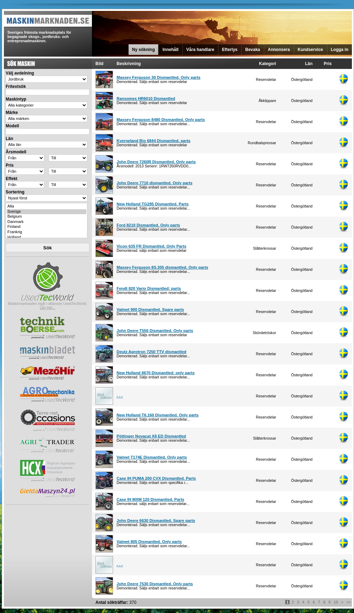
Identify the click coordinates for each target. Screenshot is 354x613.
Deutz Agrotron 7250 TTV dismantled (151, 352)
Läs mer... (47, 307)
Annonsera (279, 49)
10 (336, 602)
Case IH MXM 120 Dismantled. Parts (150, 499)
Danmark (46, 222)
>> (349, 602)
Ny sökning (143, 49)
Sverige (46, 212)
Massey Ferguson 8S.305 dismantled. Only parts (162, 267)
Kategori (267, 63)
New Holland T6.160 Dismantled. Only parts (158, 415)
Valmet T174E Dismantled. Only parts (152, 457)
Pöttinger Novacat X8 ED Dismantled (151, 436)
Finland (46, 227)
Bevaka (252, 49)
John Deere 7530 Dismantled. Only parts (155, 584)
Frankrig (46, 232)
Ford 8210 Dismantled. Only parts (148, 225)
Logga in (339, 49)
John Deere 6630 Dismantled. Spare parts (156, 520)
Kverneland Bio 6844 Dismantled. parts (154, 141)
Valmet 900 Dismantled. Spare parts (150, 309)
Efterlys (229, 49)
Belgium (46, 216)
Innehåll (170, 49)
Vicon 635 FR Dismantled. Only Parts (151, 246)
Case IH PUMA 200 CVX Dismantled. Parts (156, 478)
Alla (46, 206)
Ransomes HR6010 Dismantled (146, 98)
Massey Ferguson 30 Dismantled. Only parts (158, 77)
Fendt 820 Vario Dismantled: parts (149, 288)
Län (308, 63)
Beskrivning (129, 63)
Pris (328, 63)
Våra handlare (200, 49)
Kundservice (310, 49)
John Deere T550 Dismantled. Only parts (155, 330)
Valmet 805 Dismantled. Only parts (149, 541)
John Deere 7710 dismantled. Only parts (154, 183)
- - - (120, 396)
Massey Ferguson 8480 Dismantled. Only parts (161, 119)
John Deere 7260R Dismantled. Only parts (156, 162)
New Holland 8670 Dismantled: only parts (156, 373)
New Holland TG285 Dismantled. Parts (153, 204)
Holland (46, 237)
